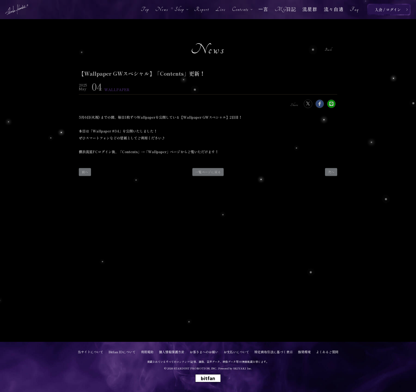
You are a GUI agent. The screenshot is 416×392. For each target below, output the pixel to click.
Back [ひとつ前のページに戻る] (328, 50)
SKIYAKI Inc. (242, 368)
